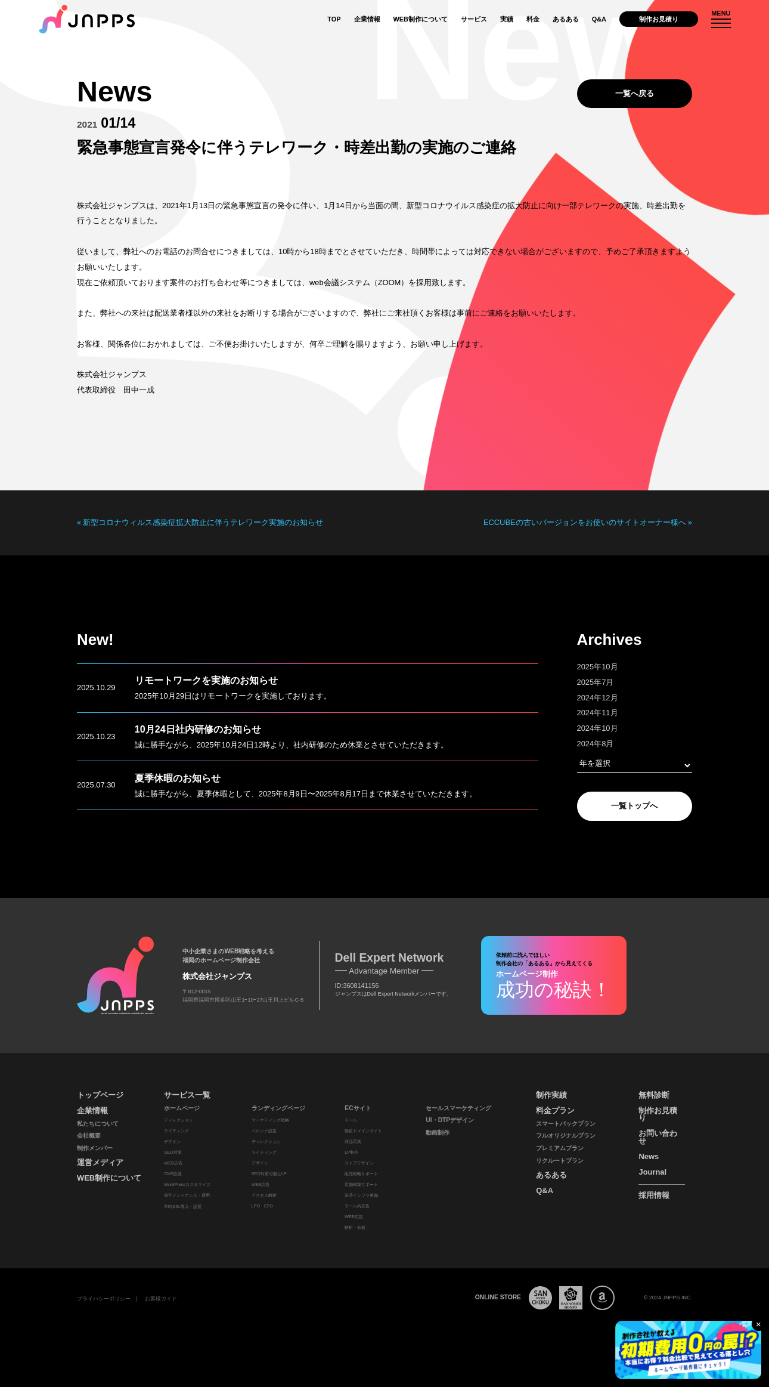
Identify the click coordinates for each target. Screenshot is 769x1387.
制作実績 (551, 1095)
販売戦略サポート (361, 1173)
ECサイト (358, 1108)
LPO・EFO (262, 1206)
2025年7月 (595, 682)
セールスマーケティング (458, 1108)
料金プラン (555, 1110)
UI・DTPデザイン (450, 1120)
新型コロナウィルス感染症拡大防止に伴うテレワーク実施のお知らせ (203, 523)
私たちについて (98, 1123)
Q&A (599, 19)
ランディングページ (278, 1108)
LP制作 (351, 1152)
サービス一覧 (187, 1095)
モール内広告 (357, 1206)
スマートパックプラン (566, 1123)
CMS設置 (173, 1173)
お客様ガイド (161, 1299)
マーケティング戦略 (270, 1120)
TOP (333, 19)
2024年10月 (597, 728)
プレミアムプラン (560, 1148)
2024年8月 (595, 743)
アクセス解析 (264, 1195)
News (648, 1156)
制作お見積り (658, 19)
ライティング (176, 1130)
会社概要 (89, 1135)
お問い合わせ (657, 1137)
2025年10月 (597, 666)
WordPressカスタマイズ (187, 1184)
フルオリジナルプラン (566, 1135)
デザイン (172, 1141)
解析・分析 (355, 1227)
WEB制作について (420, 19)
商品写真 (353, 1141)
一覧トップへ (634, 805)
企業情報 (367, 19)
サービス (474, 19)
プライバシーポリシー (104, 1299)
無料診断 (653, 1095)
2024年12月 (597, 697)
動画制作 (437, 1132)
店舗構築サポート (361, 1184)
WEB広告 (173, 1163)
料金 (532, 19)
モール (351, 1120)
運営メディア (100, 1162)
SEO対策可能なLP (269, 1173)
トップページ (100, 1095)
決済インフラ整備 (361, 1195)
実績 (506, 19)
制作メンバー (95, 1148)
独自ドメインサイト (363, 1130)
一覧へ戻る (634, 93)
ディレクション (178, 1120)
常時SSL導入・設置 (182, 1206)
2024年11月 (597, 712)
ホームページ (182, 1108)
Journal (652, 1171)
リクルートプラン (560, 1160)
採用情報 (653, 1195)
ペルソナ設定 (264, 1130)
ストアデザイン (359, 1163)
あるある (566, 19)
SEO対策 (172, 1152)
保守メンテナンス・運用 (187, 1195)
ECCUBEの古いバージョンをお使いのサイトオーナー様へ (584, 523)
